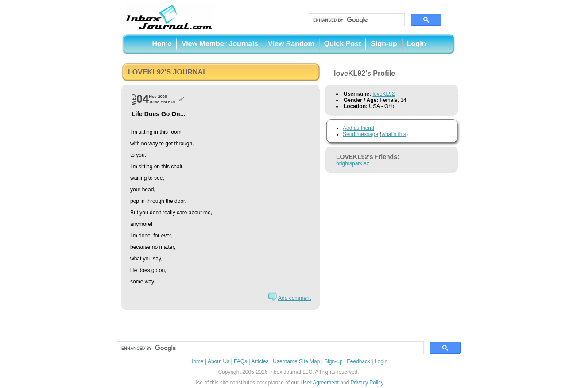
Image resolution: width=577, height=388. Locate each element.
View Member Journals (220, 43)
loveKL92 (383, 94)
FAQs (240, 361)
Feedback (358, 361)
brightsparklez (352, 163)
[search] (356, 20)
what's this (393, 134)
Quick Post (342, 43)
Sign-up (384, 43)
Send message (360, 134)
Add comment (294, 298)
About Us (218, 361)
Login (416, 43)
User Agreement (319, 383)
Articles (259, 361)
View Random (291, 43)
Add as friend (358, 128)
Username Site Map (296, 361)
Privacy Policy (367, 383)
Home (162, 43)
